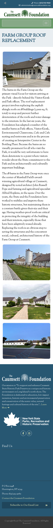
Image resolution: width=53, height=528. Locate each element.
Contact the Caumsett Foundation (18, 498)
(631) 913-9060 (44, 3)
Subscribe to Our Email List (29, 505)
